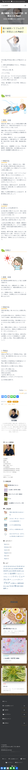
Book (9, 401)
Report (5, 558)
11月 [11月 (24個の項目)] (6, 568)
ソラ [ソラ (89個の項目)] (13, 576)
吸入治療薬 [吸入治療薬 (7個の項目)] (7, 586)
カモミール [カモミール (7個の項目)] (22, 573)
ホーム (4, 758)
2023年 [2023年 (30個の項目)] (14, 571)
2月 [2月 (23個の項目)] (6, 566)
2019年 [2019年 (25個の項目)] (16, 568)
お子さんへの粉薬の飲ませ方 (16, 529)
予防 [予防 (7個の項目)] (11, 583)
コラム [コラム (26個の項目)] (5, 576)
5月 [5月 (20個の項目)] (13, 566)
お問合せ (14, 766)
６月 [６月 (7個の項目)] (7, 588)
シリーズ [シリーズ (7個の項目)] (9, 576)
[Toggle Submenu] (24, 706)
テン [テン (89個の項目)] (17, 576)
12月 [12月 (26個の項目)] (9, 568)
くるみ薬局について (13, 758)
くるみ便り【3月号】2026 (11, 658)
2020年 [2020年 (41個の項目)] (20, 568)
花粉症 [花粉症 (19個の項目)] (21, 586)
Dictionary (6, 547)
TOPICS (23, 759)
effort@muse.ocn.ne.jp (6, 750)
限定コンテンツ (18, 762)
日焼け (9, 404)
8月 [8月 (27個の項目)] (19, 566)
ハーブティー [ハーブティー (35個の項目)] (18, 579)
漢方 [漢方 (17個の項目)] (13, 586)
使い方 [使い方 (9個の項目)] (16, 583)
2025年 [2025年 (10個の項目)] (22, 571)
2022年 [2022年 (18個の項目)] (10, 571)
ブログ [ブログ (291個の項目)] (6, 583)
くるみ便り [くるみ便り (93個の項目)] (12, 573)
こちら (25, 390)
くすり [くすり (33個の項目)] (5, 573)
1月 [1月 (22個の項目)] (4, 566)
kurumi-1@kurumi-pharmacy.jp (19, 1)
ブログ (5, 404)
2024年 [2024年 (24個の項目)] (19, 571)
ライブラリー (9, 762)
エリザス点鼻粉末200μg (15, 525)
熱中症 (13, 404)
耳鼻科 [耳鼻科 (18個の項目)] (18, 586)
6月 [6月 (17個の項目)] (15, 566)
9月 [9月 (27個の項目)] (22, 566)
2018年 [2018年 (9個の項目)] (12, 568)
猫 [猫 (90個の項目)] (15, 586)
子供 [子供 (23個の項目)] (10, 586)
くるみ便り (21, 393)
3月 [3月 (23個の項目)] (9, 566)
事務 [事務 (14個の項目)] (13, 583)
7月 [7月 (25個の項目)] (17, 566)
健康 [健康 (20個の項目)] (19, 583)
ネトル (5, 686)
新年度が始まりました (10, 628)
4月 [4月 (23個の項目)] (11, 566)
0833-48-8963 (7, 1)
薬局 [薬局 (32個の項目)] (4, 588)
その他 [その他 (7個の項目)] (18, 573)
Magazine (15, 401)
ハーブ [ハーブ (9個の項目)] (12, 579)
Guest (5, 550)
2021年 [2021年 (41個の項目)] (5, 571)
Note (5, 555)
